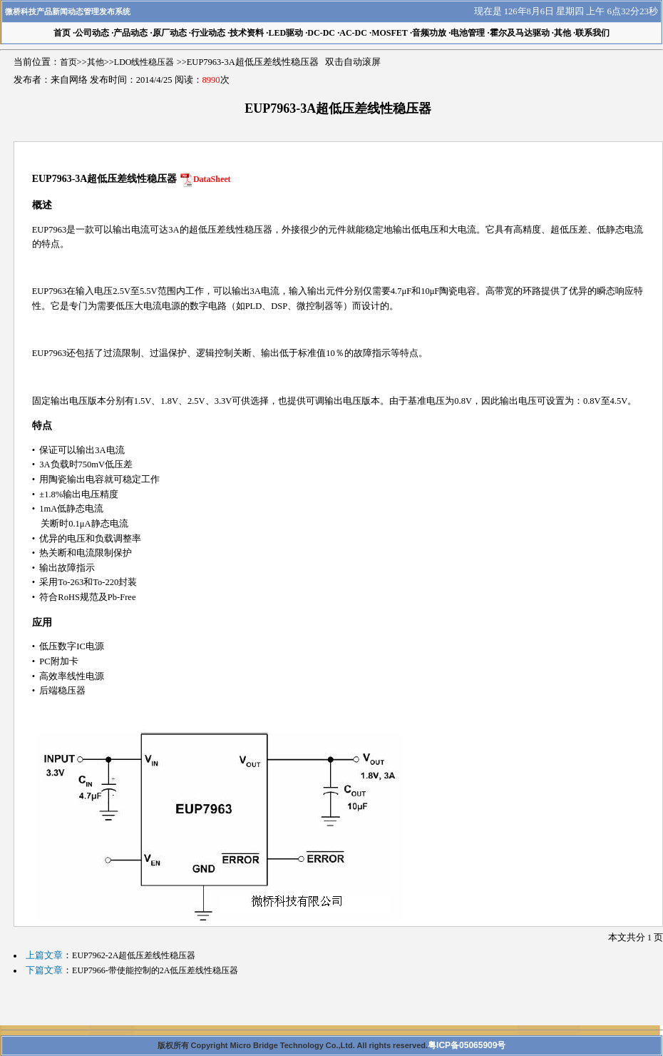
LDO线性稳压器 (144, 62)
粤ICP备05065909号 (466, 1045)
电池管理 (468, 33)
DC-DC (321, 33)
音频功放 (429, 33)
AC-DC (353, 33)
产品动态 (130, 33)
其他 (562, 33)
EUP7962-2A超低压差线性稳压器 (133, 955)
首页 (68, 62)
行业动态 (208, 33)
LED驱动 (285, 33)
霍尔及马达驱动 (520, 33)
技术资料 (247, 33)
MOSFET (389, 33)
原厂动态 (170, 33)
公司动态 (92, 33)
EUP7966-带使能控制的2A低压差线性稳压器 (155, 970)
